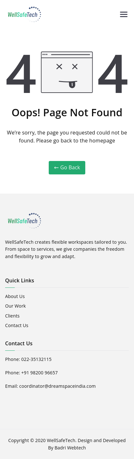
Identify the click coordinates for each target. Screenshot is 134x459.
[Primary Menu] (124, 14)
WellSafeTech (61, 440)
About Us (15, 296)
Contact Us (16, 325)
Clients (12, 316)
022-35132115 (36, 359)
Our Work (15, 306)
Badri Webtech (70, 448)
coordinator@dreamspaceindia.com (57, 386)
